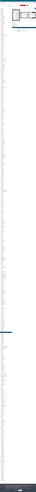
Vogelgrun (2, 438)
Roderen (2, 352)
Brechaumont (2, 69)
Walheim (2, 444)
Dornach (2, 98)
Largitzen (2, 221)
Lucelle (2, 239)
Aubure (2, 26)
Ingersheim (2, 196)
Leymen (2, 229)
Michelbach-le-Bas (3, 258)
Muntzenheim (2, 282)
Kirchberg (2, 210)
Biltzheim (2, 55)
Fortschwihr (2, 124)
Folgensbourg (2, 123)
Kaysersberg (2, 204)
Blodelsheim (2, 60)
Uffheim (2, 426)
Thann (2, 418)
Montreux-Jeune (3, 266)
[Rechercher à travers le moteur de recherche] (14, 5)
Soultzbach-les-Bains (3, 396)
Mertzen (2, 253)
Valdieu (2, 432)
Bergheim (2, 44)
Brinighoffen (2, 74)
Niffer (2, 295)
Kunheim (2, 216)
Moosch (2, 270)
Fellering (2, 117)
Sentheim (2, 382)
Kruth (1, 215)
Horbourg (2, 184)
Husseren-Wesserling (3, 191)
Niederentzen (2, 290)
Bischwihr (2, 56)
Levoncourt (2, 228)
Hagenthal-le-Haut (3, 155)
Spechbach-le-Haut (3, 401)
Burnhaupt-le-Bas (3, 80)
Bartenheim (2, 36)
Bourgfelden (2, 67)
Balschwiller (2, 31)
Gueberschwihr (3, 143)
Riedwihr (2, 344)
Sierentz (2, 388)
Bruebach (2, 75)
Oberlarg (2, 301)
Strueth (2, 413)
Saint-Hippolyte (3, 370)
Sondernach (2, 390)
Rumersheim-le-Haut (3, 365)
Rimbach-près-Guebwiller (4, 346)
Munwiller (2, 283)
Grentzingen (2, 140)
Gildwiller (2, 136)
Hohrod (2, 180)
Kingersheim (2, 209)
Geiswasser (2, 135)
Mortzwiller (2, 272)
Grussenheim (2, 142)
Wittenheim (2, 468)
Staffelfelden (2, 402)
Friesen (2, 128)
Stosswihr (2, 412)
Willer (2, 463)
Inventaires (26, 2)
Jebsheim (2, 198)
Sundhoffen (2, 414)
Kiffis (1, 208)
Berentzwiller (2, 43)
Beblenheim (2, 38)
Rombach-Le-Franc (3, 357)
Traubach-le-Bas (3, 420)
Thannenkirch (2, 419)
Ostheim (2, 313)
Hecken (2, 160)
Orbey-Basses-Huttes (3, 308)
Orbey (2, 309)
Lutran (2, 241)
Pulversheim (2, 320)
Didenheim (2, 93)
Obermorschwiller (3, 303)
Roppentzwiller (3, 358)
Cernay (2, 85)
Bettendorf (2, 50)
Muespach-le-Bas (3, 276)
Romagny (2, 356)
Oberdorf (2, 297)
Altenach (2, 12)
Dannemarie (2, 91)
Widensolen (2, 457)
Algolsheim (2, 11)
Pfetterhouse (2, 319)
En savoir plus (15, 490)
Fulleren (2, 130)
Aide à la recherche (10, 6)
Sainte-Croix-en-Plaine (3, 375)
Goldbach (2, 137)
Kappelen (2, 202)
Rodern (2, 353)
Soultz (2, 395)
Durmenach (2, 100)
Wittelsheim (2, 467)
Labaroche (2, 217)
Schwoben (2, 381)
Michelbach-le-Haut (3, 259)
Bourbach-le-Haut (3, 66)
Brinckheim (2, 73)
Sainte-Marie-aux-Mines (4, 376)
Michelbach (2, 260)
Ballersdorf (2, 30)
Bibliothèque (30, 2)
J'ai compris (20, 490)
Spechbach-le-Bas (3, 400)
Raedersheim (2, 322)
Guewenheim (2, 148)
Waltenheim (2, 445)
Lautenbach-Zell (3, 222)
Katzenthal (2, 203)
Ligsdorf (2, 234)
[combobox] (23, 5)
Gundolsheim (2, 149)
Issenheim (2, 197)
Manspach (2, 251)
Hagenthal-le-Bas (3, 154)
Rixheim (2, 351)
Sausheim (2, 377)
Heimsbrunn (2, 165)
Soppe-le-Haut (3, 394)
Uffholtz (2, 427)
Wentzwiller (2, 451)
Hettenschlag (2, 173)
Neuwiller (2, 288)
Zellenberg (2, 476)
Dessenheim (2, 92)
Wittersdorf (2, 469)
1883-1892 (3, 332)
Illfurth (2, 192)
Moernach (2, 264)
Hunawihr (2, 186)
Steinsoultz (2, 407)
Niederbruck (2, 289)
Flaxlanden (2, 122)
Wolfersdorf (2, 470)
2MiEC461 (3, 333)
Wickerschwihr (3, 456)
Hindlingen (2, 174)
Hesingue (2, 172)
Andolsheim (2, 18)
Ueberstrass (2, 425)
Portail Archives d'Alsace (13, 2)
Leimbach (2, 227)
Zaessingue (2, 475)
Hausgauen (2, 159)
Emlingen (2, 106)
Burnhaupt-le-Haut (3, 81)
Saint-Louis (2, 371)
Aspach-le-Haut (3, 23)
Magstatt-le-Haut (3, 248)
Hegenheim (2, 161)
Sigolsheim (2, 389)
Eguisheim (2, 104)
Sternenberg (2, 408)
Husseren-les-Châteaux (4, 190)
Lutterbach (2, 245)
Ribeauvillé (2, 340)
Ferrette (2, 118)
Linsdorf (2, 235)
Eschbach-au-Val (3, 110)
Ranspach (2, 334)
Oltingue (2, 307)
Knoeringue (2, 211)
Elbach (2, 105)
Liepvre (2, 233)
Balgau (2, 29)
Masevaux (2, 252)
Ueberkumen (2, 424)
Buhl (1, 79)
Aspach (2, 24)
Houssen (2, 185)
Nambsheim (2, 285)
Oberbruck (2, 296)
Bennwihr (2, 42)
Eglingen (2, 103)
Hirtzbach (2, 177)
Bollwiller (2, 63)
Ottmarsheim (2, 314)
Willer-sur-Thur (3, 462)
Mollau (2, 265)
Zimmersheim (2, 480)
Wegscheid (2, 450)
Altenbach (2, 13)
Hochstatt (2, 179)
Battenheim (2, 37)
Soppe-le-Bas (2, 393)
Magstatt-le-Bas (3, 247)
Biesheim (2, 54)
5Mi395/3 (3, 327)
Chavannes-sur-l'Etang (3, 87)
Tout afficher (15, 8)
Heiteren (2, 166)
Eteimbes (2, 112)
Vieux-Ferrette (3, 433)
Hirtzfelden (2, 178)
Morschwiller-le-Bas (3, 271)
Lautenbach (2, 223)
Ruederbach (2, 363)
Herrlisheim (2, 171)
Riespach (2, 345)
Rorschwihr (2, 359)
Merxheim (2, 254)
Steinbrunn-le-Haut (3, 406)
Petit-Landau (2, 315)
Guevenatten (2, 147)
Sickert (2, 387)
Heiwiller (2, 167)
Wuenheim (2, 474)
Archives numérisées (20, 2)
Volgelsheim (2, 439)
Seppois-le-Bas (3, 383)
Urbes (2, 430)
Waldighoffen (2, 443)
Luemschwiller (3, 240)
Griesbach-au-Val (3, 141)
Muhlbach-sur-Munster (4, 277)
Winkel (2, 464)
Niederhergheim (3, 291)
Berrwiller (2, 49)
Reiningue (2, 338)
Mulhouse (2, 278)
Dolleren (2, 97)
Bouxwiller (2, 68)
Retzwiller (2, 339)
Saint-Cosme (2, 369)
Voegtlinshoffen (3, 437)
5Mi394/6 (3, 328)
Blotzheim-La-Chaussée (4, 61)
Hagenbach (2, 153)
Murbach (2, 284)
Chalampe (2, 86)
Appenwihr (2, 19)
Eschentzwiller (3, 111)
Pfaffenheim (2, 316)
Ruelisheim (2, 364)
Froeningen (2, 129)
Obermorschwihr (3, 302)
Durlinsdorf (2, 99)
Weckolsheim (2, 449)
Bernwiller (2, 48)
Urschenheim (2, 431)
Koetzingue (2, 214)
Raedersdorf (2, 321)
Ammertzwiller (3, 17)
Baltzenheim (2, 32)
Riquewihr (2, 350)
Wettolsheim (2, 455)
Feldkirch (2, 116)
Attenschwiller (3, 25)
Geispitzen (2, 134)
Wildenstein (2, 461)
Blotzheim (2, 62)
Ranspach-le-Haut (3, 326)
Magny (2, 246)
